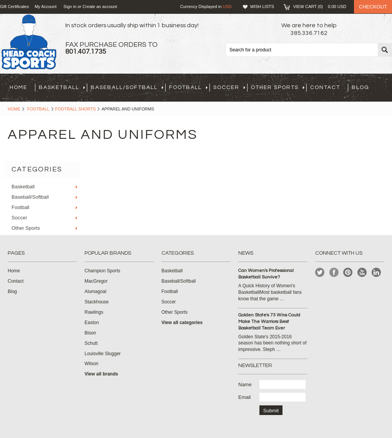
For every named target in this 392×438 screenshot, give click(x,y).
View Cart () (319, 6)
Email (244, 397)
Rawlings (94, 312)
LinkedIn (376, 272)
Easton (92, 322)
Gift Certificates (14, 6)
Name (245, 384)
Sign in (69, 6)
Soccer (229, 87)
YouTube (362, 272)
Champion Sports (102, 270)
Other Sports (277, 87)
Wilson (91, 363)
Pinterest (348, 272)
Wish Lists (262, 6)
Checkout (373, 7)
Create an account (100, 6)
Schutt (91, 343)
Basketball (62, 87)
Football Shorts (75, 109)
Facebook (334, 272)
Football (188, 87)
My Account (45, 6)
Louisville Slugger (103, 353)
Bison (90, 333)
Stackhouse (97, 302)
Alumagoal (95, 291)
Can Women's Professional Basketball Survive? (266, 274)
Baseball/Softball (127, 87)
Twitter (320, 272)
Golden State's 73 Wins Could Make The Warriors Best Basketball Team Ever (269, 322)
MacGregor (96, 281)
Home (14, 109)
